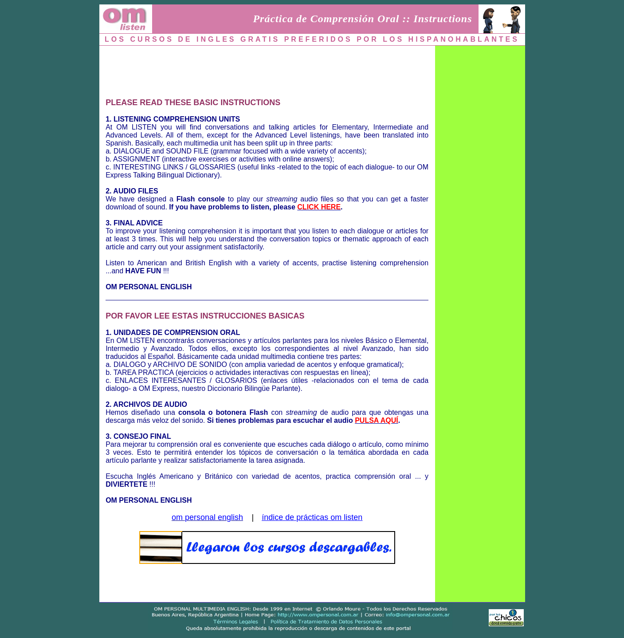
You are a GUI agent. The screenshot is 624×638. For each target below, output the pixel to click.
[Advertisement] (267, 70)
